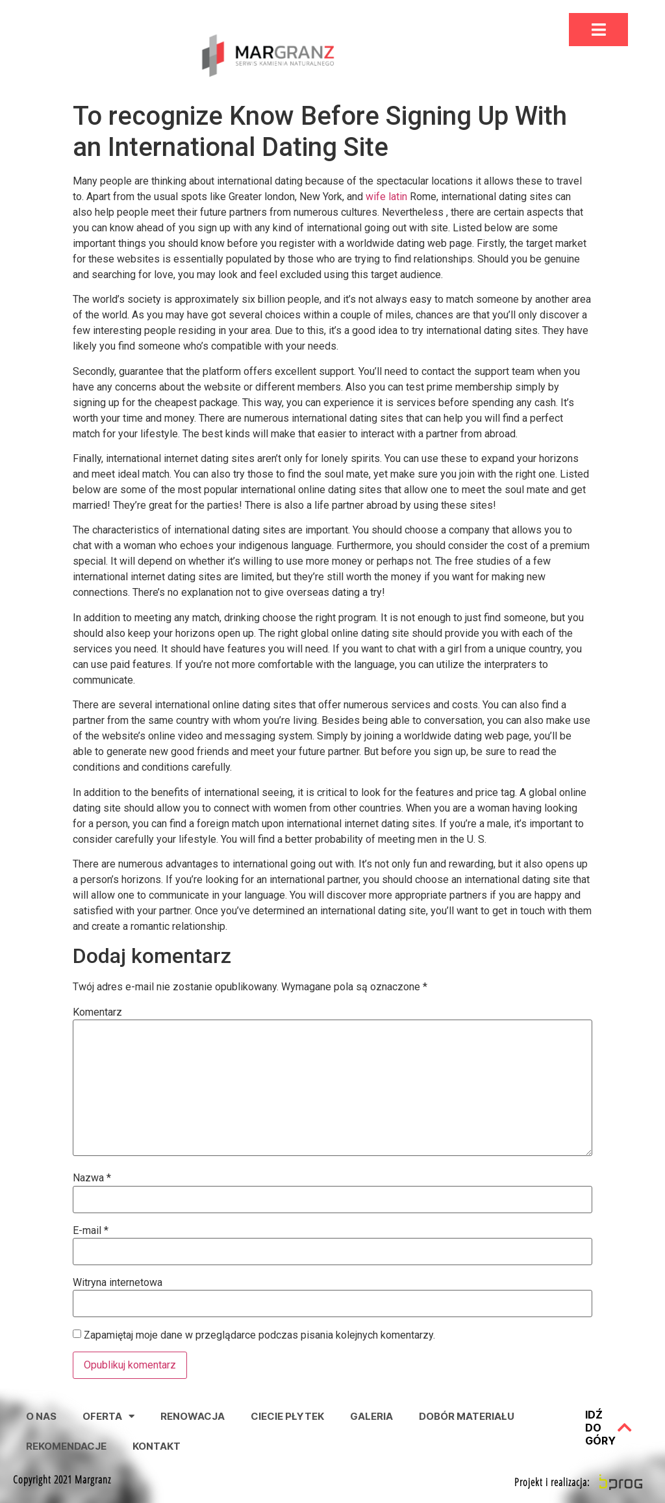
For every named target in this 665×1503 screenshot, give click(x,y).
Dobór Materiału (466, 1416)
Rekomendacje (66, 1446)
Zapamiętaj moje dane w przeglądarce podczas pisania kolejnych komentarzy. (259, 1335)
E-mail (90, 1231)
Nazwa (92, 1178)
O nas (41, 1416)
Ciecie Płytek (287, 1416)
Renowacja (192, 1416)
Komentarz (97, 1012)
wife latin (386, 196)
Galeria (371, 1416)
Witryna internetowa (117, 1283)
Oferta (108, 1416)
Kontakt (156, 1446)
